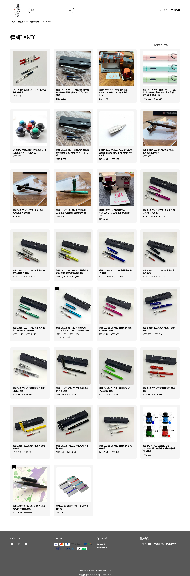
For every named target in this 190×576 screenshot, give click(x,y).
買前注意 (82, 575)
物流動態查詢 (102, 548)
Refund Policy (105, 575)
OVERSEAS (46, 22)
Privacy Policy (93, 575)
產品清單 (21, 22)
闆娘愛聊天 (34, 22)
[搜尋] (70, 10)
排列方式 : (158, 45)
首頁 (13, 22)
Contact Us (101, 544)
